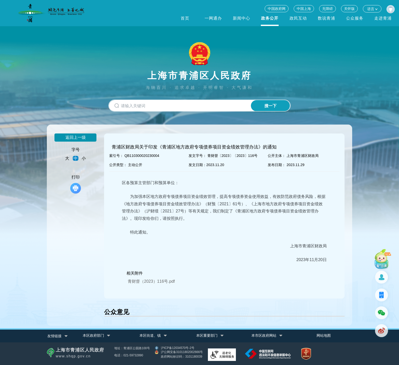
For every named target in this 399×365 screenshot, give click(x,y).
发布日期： (277, 165)
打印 (75, 184)
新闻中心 (241, 18)
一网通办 (213, 18)
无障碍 (327, 9)
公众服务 (354, 18)
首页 (185, 18)
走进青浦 (383, 18)
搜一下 (270, 106)
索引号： (116, 156)
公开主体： (277, 156)
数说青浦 (326, 18)
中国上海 (304, 9)
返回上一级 (75, 137)
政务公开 (269, 18)
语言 (372, 9)
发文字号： (197, 156)
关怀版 (349, 9)
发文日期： (197, 165)
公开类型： (118, 165)
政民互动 (298, 18)
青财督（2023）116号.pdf (151, 281)
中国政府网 (277, 9)
